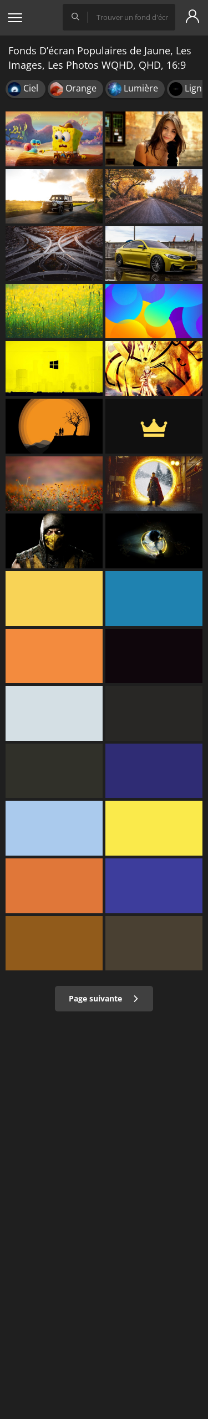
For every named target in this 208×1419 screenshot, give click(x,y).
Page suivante (104, 998)
